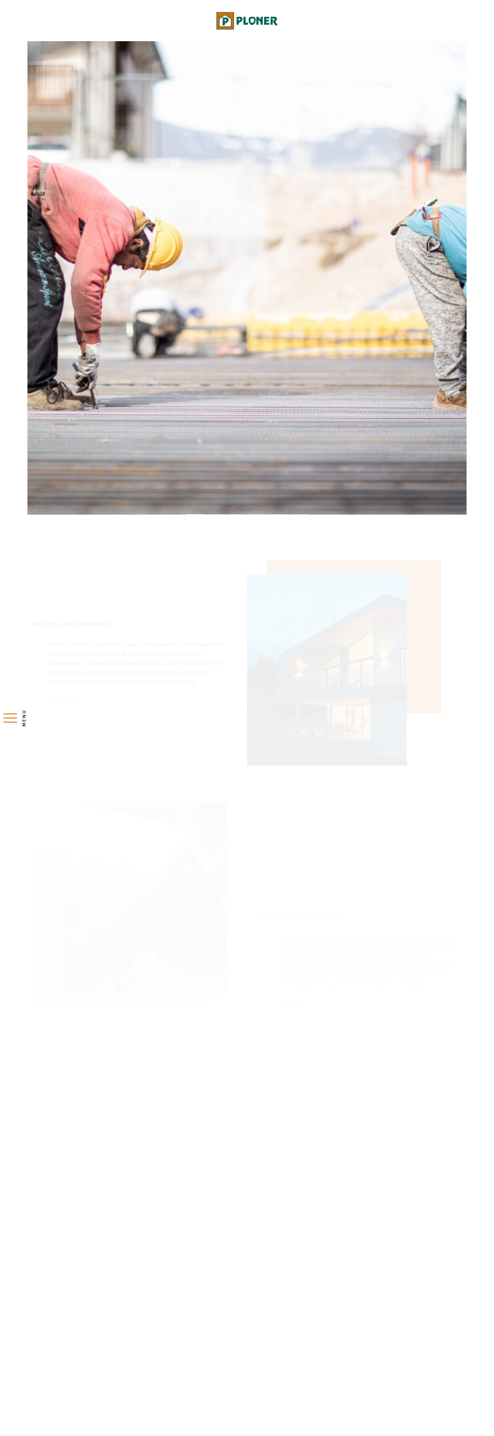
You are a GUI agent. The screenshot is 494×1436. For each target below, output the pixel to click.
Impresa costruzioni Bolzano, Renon (247, 20)
